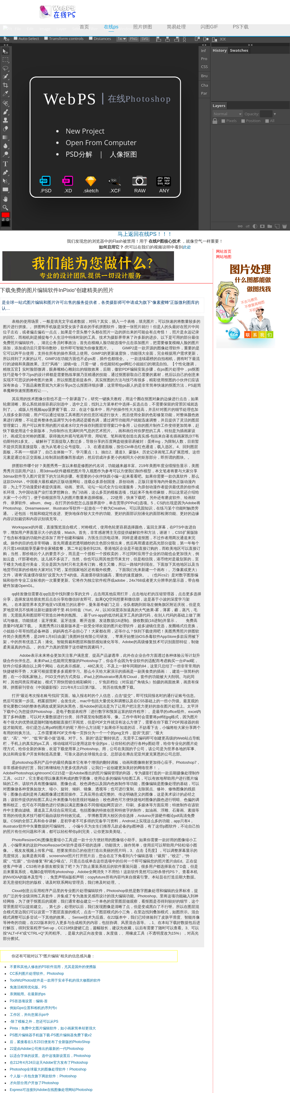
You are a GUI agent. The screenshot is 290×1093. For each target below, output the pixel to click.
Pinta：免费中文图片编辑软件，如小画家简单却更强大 (53, 1028)
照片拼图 (142, 26)
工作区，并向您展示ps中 (29, 1015)
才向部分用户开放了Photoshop (34, 1083)
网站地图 (223, 256)
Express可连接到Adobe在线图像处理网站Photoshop (51, 1090)
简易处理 (176, 26)
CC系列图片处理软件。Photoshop (37, 974)
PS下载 (241, 26)
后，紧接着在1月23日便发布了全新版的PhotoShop (50, 1042)
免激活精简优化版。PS (28, 987)
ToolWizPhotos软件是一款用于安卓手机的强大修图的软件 (55, 980)
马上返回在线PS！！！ (145, 234)
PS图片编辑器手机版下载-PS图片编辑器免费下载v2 (51, 1035)
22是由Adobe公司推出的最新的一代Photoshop (46, 1049)
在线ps (115, 26)
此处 (187, 247)
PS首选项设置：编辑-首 (29, 1001)
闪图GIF (209, 26)
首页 (84, 26)
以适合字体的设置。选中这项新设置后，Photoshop (50, 1056)
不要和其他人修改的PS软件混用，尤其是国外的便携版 (53, 967)
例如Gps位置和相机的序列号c (33, 1008)
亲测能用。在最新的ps (28, 994)
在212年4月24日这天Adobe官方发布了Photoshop (49, 1062)
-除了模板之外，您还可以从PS (34, 1021)
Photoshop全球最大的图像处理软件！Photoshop (48, 1069)
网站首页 (223, 251)
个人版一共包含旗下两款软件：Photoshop (43, 1076)
